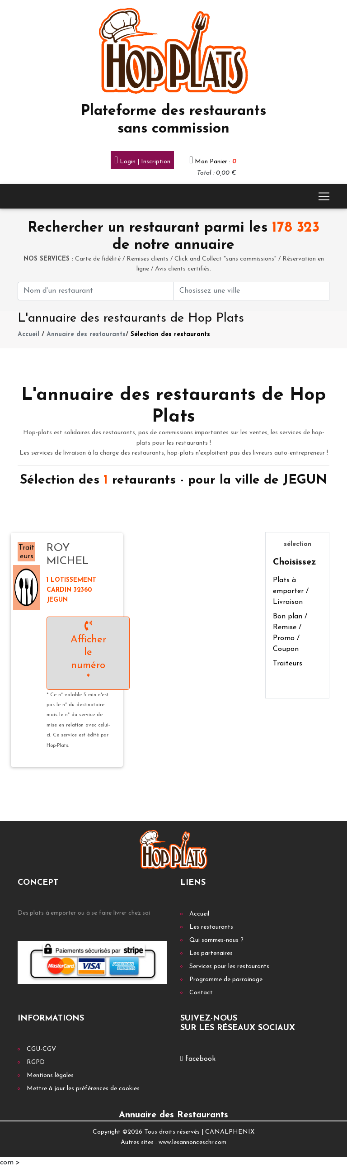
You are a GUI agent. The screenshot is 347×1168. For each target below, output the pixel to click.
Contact (201, 992)
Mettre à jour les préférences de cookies (83, 1088)
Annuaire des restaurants (86, 334)
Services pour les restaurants (229, 966)
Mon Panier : (215, 161)
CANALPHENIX (229, 1132)
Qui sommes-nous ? (216, 940)
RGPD (36, 1062)
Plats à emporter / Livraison (291, 591)
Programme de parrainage (226, 979)
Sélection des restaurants (170, 334)
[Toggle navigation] (324, 196)
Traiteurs (287, 663)
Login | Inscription (142, 161)
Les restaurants (211, 927)
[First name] (96, 291)
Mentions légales (50, 1075)
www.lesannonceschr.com (192, 1142)
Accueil (28, 334)
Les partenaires (211, 953)
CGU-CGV (41, 1049)
